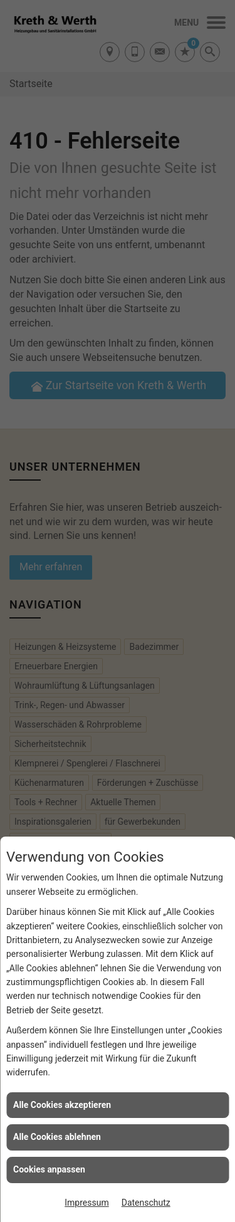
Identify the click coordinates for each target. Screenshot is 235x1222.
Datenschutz (146, 1203)
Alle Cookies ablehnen (57, 1137)
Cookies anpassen (49, 1169)
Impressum (86, 1203)
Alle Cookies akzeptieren (62, 1105)
